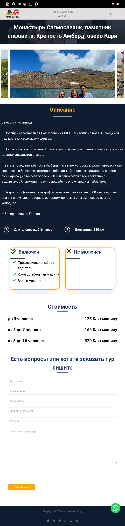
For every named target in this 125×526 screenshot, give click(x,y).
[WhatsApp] (7, 4)
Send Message (22, 487)
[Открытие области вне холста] (117, 13)
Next (117, 74)
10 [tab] (84, 93)
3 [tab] (50, 93)
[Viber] (13, 4)
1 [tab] (40, 93)
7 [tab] (69, 93)
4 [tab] (55, 93)
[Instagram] (25, 4)
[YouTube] (30, 4)
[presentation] (32, 472)
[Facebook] (36, 4)
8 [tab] (74, 93)
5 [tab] (60, 93)
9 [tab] (79, 93)
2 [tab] (45, 93)
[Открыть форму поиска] (111, 14)
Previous (7, 74)
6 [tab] (65, 93)
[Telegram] (19, 4)
